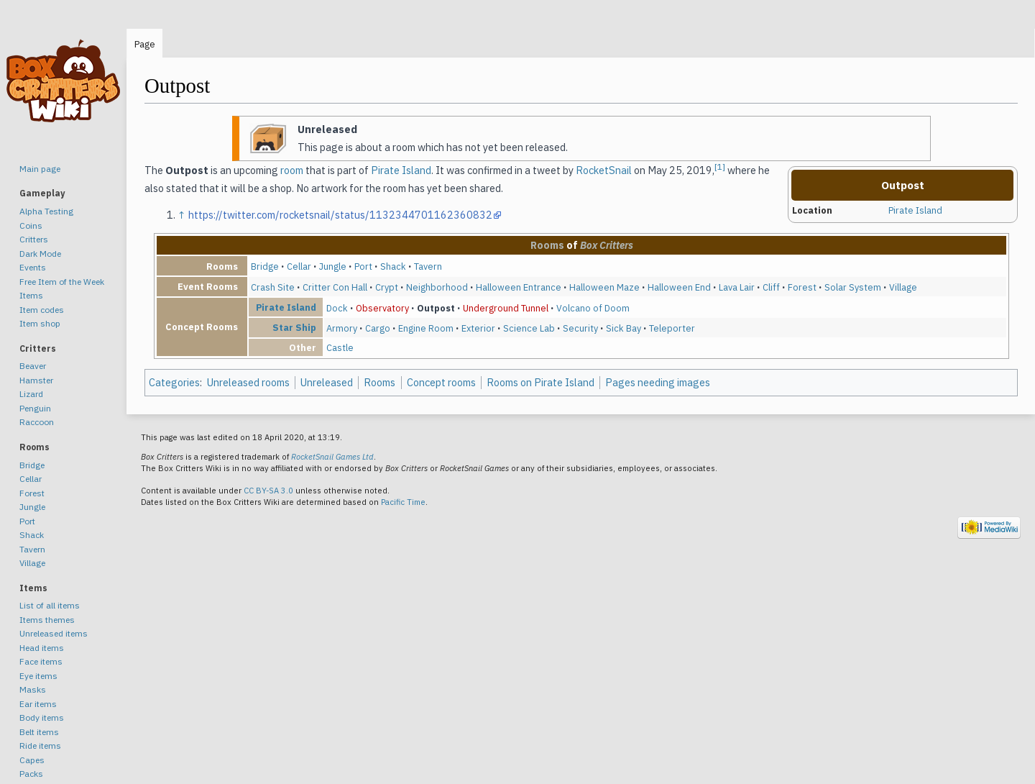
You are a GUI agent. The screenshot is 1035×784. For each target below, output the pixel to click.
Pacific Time (403, 502)
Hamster (36, 380)
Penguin (35, 408)
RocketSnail (604, 170)
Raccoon (36, 421)
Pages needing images (657, 382)
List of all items (49, 605)
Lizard (31, 393)
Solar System (852, 287)
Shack (393, 266)
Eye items (38, 675)
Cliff (771, 287)
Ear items (38, 703)
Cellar (299, 266)
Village (903, 287)
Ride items (40, 745)
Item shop (39, 323)
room (291, 170)
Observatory (382, 308)
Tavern (428, 266)
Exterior (478, 328)
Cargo (377, 328)
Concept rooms (441, 382)
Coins (30, 225)
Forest (802, 287)
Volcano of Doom (593, 308)
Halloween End (679, 287)
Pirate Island (915, 210)
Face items (41, 661)
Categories (174, 382)
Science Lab (529, 328)
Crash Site (273, 287)
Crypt (386, 287)
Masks (32, 689)
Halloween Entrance (518, 287)
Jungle (332, 266)
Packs (31, 773)
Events (32, 267)
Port (363, 266)
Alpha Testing (46, 211)
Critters (33, 239)
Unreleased (326, 382)
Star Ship (294, 327)
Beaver (32, 365)
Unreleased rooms (248, 382)
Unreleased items (53, 633)
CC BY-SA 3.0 (268, 491)
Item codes (41, 309)
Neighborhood (437, 287)
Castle (340, 347)
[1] (719, 166)
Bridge (265, 266)
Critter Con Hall (335, 287)
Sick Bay (623, 328)
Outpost (436, 308)
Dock (337, 308)
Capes (32, 760)
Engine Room (426, 328)
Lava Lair (737, 287)
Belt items (39, 731)
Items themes (47, 619)
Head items (41, 647)
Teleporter (672, 328)
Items (31, 295)
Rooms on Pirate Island (540, 382)
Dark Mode (40, 253)
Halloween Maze (604, 287)
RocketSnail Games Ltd (332, 457)
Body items (41, 717)
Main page (39, 168)
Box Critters (606, 245)
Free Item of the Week (61, 281)
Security (580, 328)
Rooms (547, 245)
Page (144, 44)
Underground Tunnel (505, 308)
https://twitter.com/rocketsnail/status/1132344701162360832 (340, 215)
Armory (341, 328)
